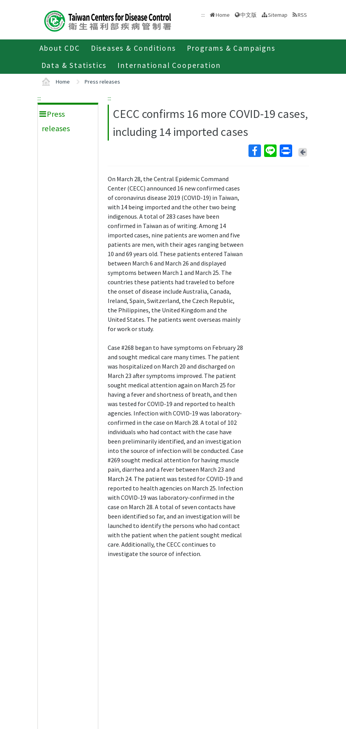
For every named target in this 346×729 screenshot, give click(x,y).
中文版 (248, 15)
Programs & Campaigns (231, 48)
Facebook (254, 150)
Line (270, 150)
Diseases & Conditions (133, 48)
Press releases (102, 81)
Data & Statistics (74, 65)
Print (285, 150)
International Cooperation (169, 65)
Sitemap (277, 14)
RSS (302, 14)
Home (223, 14)
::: (39, 98)
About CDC (59, 48)
